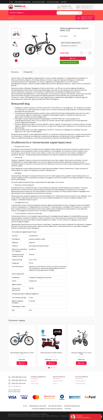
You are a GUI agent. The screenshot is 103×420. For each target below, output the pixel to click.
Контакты (64, 2)
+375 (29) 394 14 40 (86, 8)
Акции (55, 383)
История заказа (80, 383)
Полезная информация (72, 405)
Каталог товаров (16, 12)
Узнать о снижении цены (69, 61)
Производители (58, 380)
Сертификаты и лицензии (23, 2)
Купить (67, 57)
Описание (15, 71)
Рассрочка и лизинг (68, 45)
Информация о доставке (37, 405)
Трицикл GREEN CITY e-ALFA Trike (81, 352)
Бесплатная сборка (38, 2)
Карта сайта (34, 383)
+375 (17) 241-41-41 (16, 383)
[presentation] (89, 319)
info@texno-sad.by (67, 8)
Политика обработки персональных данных (47, 408)
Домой (10, 18)
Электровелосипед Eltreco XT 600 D (22, 352)
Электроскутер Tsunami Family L (51, 351)
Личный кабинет (80, 380)
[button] (49, 367)
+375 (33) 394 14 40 (86, 6)
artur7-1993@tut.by (14, 386)
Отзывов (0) (27, 71)
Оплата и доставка (53, 2)
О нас (11, 2)
